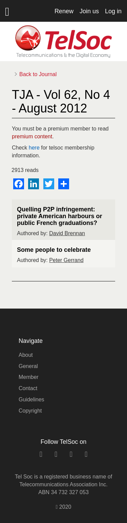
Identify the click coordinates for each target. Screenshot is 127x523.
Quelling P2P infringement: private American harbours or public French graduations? (59, 216)
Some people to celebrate (54, 249)
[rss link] (86, 454)
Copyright (30, 411)
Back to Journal (38, 74)
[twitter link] (71, 454)
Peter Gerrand (66, 260)
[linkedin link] (41, 454)
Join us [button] (89, 11)
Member (29, 377)
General (28, 366)
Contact (28, 388)
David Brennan (67, 233)
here (34, 148)
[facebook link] (56, 454)
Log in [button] (113, 11)
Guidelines (31, 399)
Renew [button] (64, 11)
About (26, 355)
